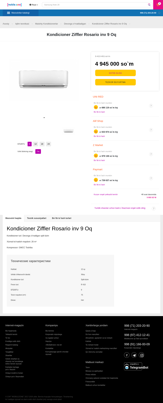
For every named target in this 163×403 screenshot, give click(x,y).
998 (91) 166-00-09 (137, 342)
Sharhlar (8, 354)
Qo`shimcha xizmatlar (94, 350)
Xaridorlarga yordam (97, 323)
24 (47, 144)
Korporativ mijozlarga (53, 332)
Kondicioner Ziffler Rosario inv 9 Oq (109, 23)
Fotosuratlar (90, 380)
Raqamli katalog (11, 343)
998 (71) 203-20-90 (137, 324)
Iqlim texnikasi (22, 23)
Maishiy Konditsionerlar (47, 23)
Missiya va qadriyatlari (94, 369)
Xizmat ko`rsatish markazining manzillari (101, 347)
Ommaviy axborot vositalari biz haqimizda (102, 376)
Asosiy (6, 23)
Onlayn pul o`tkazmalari (14, 375)
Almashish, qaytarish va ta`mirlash (99, 336)
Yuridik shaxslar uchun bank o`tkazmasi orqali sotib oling (120, 206)
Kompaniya (51, 323)
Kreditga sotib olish (12, 340)
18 (41, 144)
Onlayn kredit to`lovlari (14, 371)
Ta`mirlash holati (92, 343)
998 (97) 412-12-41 (137, 333)
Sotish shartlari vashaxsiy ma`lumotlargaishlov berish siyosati (14, 359)
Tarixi (88, 366)
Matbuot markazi (94, 360)
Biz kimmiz (49, 329)
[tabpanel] (44, 80)
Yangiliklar (9, 350)
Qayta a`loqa (91, 329)
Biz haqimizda (10, 329)
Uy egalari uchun (52, 336)
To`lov (7, 336)
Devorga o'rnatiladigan (75, 23)
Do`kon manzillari (92, 332)
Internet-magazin (14, 323)
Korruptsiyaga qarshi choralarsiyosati (56, 351)
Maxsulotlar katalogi (20, 13)
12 (35, 144)
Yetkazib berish (11, 332)
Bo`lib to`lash (99, 110)
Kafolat (88, 340)
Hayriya (48, 340)
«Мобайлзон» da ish (53, 343)
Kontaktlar (49, 347)
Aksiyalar (9, 347)
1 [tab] (44, 117)
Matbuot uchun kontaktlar (95, 383)
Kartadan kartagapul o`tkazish (12, 367)
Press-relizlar (91, 373)
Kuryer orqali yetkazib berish (106, 193)
